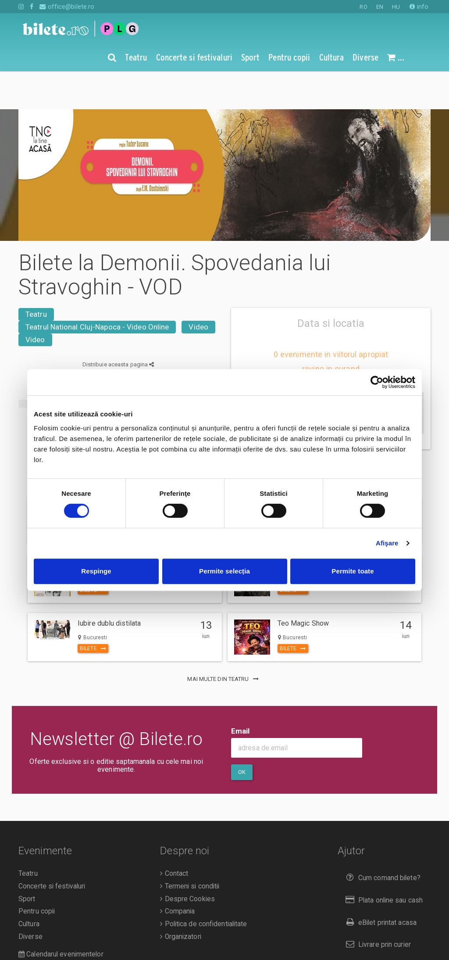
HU (396, 7)
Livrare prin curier (376, 906)
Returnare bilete (374, 928)
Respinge (96, 571)
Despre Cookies (187, 861)
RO (363, 7)
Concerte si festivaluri (51, 848)
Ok (242, 734)
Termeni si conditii (189, 848)
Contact (174, 835)
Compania (177, 873)
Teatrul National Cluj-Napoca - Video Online (97, 288)
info (419, 6)
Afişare (387, 543)
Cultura (28, 886)
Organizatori (180, 899)
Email (240, 692)
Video (198, 288)
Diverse (30, 899)
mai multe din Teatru (224, 641)
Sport (27, 861)
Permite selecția (224, 571)
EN (379, 7)
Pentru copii (36, 873)
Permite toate (352, 571)
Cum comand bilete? (381, 839)
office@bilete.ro (66, 6)
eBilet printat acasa (379, 884)
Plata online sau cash (382, 862)
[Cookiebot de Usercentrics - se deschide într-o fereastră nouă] (377, 382)
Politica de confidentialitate (203, 886)
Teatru (36, 276)
